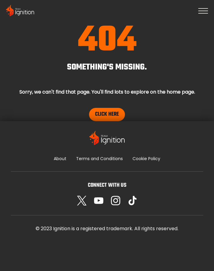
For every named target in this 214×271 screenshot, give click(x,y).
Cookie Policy (146, 159)
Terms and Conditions (99, 159)
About (60, 159)
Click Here (107, 114)
